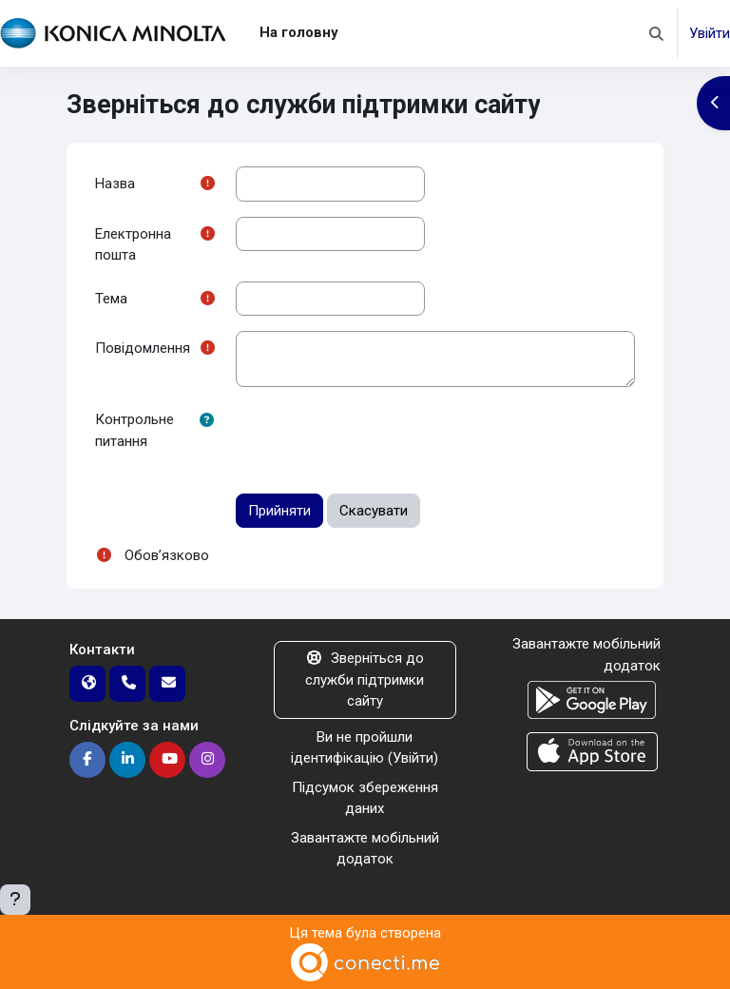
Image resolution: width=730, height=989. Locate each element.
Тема (111, 298)
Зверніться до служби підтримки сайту (364, 679)
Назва (115, 183)
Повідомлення (142, 348)
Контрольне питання (134, 430)
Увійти (709, 33)
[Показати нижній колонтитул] (15, 899)
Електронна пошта (133, 244)
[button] (656, 33)
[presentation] (380, 439)
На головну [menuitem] (298, 32)
